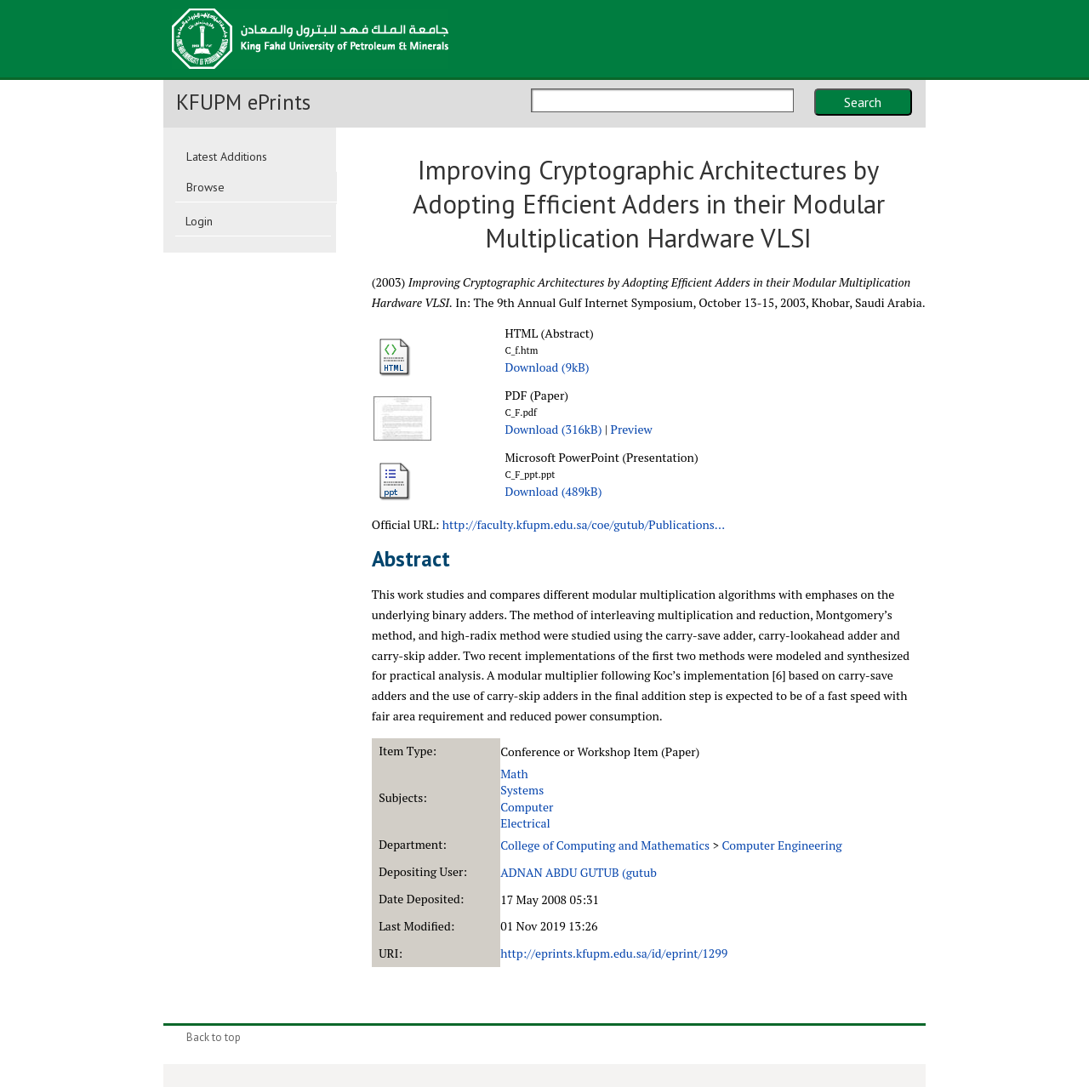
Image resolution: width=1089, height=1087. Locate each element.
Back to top (213, 1037)
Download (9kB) (547, 367)
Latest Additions (226, 156)
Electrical (525, 823)
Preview (632, 429)
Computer (526, 807)
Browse (205, 187)
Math (514, 773)
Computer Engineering (781, 845)
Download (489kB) (553, 491)
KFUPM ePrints (243, 102)
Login (199, 221)
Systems (522, 790)
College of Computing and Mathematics (605, 845)
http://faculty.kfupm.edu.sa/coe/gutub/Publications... (584, 524)
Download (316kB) (553, 429)
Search (862, 102)
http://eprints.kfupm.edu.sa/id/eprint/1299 (613, 953)
